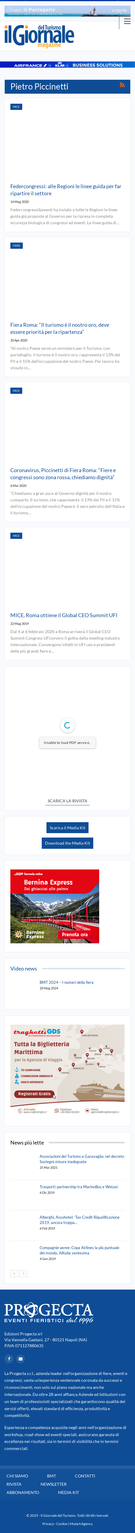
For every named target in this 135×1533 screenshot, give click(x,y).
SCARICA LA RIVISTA (67, 800)
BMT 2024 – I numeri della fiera (67, 982)
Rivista (14, 1484)
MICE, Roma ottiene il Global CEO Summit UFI (64, 615)
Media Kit (68, 1492)
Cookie (61, 1523)
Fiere (16, 245)
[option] (67, 11)
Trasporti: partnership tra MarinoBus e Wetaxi (79, 1186)
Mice (16, 106)
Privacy (48, 1523)
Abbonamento (23, 1492)
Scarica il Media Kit (67, 827)
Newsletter (54, 1484)
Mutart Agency (81, 1523)
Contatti (85, 1475)
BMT (51, 1475)
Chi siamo (17, 1475)
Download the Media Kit (67, 843)
